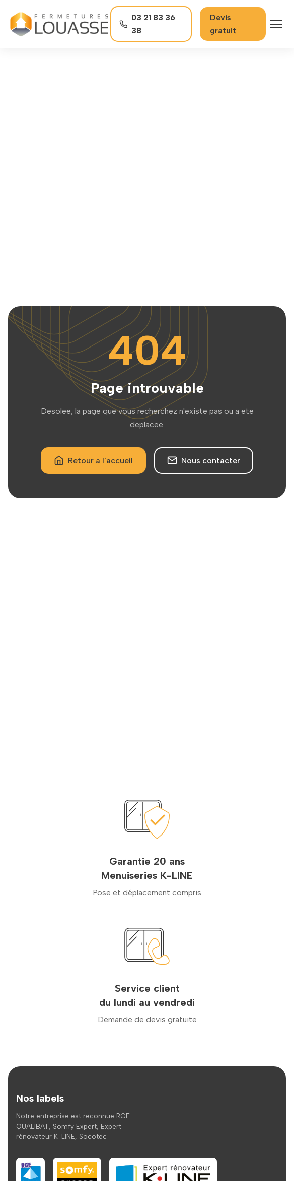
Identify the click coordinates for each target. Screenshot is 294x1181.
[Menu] (276, 24)
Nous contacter (203, 460)
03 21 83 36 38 (147, 24)
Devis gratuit (223, 24)
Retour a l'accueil (93, 460)
